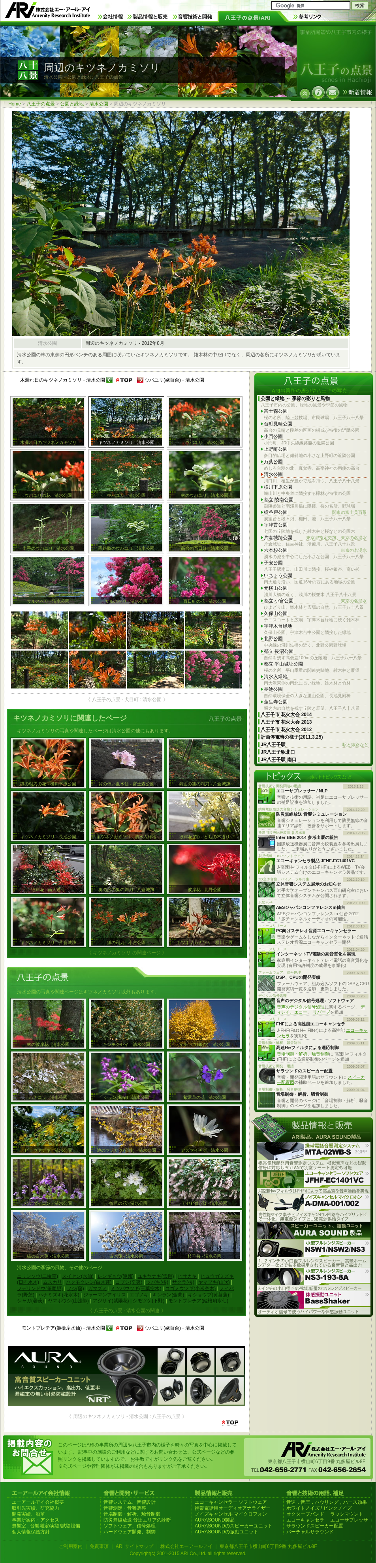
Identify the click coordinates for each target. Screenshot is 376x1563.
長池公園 (273, 689)
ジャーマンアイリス (104, 1295)
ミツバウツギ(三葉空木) (136, 1288)
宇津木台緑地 (278, 626)
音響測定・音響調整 (124, 1508)
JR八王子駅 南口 (279, 759)
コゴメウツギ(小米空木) (190, 1288)
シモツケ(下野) (148, 1300)
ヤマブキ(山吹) (214, 1282)
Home (14, 104)
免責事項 (99, 1546)
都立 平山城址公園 (283, 664)
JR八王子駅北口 (278, 752)
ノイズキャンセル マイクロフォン (231, 1514)
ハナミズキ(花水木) (58, 1295)
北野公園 (273, 638)
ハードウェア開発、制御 (129, 1532)
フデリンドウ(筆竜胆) (40, 1288)
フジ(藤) (75, 1288)
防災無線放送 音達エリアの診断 (137, 1520)
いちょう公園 (278, 575)
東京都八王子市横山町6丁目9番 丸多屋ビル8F (268, 1546)
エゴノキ (139, 1295)
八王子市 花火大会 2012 (286, 729)
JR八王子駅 (314, 745)
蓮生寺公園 (276, 702)
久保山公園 (276, 613)
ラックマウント (346, 1514)
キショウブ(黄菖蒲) (208, 1295)
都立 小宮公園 (315, 601)
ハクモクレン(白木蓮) (89, 1282)
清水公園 (98, 104)
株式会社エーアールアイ (186, 1546)
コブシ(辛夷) (128, 1282)
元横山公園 (276, 588)
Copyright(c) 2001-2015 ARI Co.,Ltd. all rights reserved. (188, 1553)
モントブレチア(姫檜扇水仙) (198, 1300)
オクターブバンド (305, 1514)
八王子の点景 (40, 104)
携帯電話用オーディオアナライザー (233, 1508)
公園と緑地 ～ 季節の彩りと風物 (295, 398)
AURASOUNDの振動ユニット (226, 1532)
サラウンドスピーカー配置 (314, 1526)
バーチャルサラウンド (310, 1532)
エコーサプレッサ (349, 1520)
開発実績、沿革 (28, 1514)
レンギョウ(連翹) (116, 1276)
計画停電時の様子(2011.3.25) (292, 737)
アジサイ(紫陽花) (111, 1300)
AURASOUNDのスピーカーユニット (234, 1526)
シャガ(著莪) (30, 1300)
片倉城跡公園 (315, 538)
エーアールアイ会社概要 (38, 1502)
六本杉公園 (315, 550)
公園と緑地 (72, 104)
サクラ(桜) (183, 1282)
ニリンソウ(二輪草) (37, 1276)
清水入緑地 (276, 676)
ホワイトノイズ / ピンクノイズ (319, 1508)
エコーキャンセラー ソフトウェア (231, 1502)
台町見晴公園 (278, 424)
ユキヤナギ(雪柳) (155, 1276)
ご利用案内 (71, 1546)
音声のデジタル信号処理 (301, 1006)
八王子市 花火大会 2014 (286, 714)
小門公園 (273, 436)
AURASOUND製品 (215, 1520)
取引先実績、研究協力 (35, 1508)
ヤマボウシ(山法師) (68, 1300)
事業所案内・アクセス (35, 1520)
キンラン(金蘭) (168, 1295)
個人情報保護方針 (31, 1532)
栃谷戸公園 (315, 512)
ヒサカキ (187, 1276)
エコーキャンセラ (305, 1520)
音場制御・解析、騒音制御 (303, 1053)
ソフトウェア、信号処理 (129, 1526)
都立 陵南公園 (278, 499)
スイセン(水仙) (78, 1276)
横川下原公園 (278, 487)
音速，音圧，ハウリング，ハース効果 (326, 1502)
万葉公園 (273, 462)
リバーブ (321, 1012)
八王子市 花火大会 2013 (286, 722)
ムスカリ (52, 1282)
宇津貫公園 (276, 525)
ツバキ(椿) (157, 1282)
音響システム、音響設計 (129, 1502)
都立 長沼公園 (278, 651)
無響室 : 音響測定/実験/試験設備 (46, 1526)
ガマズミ (97, 1288)
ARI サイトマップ (134, 1546)
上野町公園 (276, 449)
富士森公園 (276, 411)
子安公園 (273, 563)
